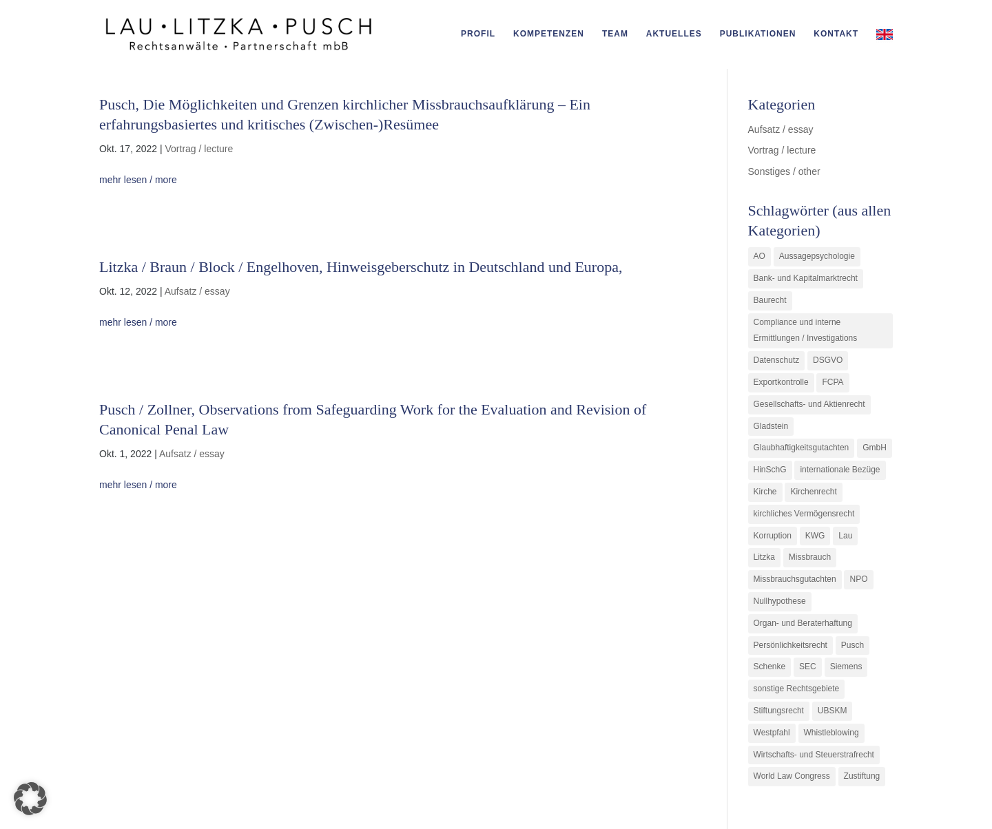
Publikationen (758, 34)
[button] (30, 798)
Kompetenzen (548, 34)
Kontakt (836, 34)
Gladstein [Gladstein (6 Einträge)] (771, 426)
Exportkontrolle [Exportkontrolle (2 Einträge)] (781, 382)
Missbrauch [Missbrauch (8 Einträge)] (810, 557)
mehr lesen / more (138, 179)
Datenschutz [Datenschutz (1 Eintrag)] (777, 360)
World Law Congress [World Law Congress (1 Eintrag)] (792, 776)
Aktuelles (674, 34)
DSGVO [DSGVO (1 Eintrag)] (828, 360)
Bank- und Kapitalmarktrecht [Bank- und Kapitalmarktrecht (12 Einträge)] (806, 278)
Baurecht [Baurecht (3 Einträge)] (770, 300)
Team (615, 34)
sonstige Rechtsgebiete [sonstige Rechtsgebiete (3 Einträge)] (797, 688)
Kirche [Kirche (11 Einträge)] (765, 491)
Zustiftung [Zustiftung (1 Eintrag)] (862, 776)
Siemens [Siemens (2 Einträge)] (846, 666)
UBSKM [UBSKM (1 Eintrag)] (832, 710)
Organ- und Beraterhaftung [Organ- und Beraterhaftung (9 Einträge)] (803, 623)
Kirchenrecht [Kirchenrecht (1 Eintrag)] (813, 491)
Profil (478, 34)
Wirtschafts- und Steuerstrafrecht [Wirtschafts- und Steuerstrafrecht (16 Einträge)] (814, 754)
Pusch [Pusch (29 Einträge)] (852, 645)
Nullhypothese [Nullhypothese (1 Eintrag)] (780, 601)
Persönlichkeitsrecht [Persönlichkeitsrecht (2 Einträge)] (790, 645)
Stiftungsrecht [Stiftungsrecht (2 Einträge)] (779, 710)
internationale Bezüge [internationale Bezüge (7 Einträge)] (840, 469)
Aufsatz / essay (197, 291)
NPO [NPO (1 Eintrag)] (858, 579)
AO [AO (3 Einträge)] (759, 256)
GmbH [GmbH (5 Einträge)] (874, 447)
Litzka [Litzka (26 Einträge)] (764, 557)
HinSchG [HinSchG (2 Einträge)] (770, 469)
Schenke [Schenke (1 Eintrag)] (770, 666)
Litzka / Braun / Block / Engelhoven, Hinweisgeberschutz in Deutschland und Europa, (360, 266)
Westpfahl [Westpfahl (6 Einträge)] (772, 732)
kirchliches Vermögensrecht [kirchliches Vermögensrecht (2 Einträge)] (804, 513)
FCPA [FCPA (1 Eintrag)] (832, 382)
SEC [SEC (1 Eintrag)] (807, 666)
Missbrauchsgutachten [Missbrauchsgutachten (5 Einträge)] (795, 579)
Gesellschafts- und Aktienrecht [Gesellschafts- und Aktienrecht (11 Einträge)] (809, 404)
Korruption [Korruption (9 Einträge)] (773, 536)
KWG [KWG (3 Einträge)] (815, 536)
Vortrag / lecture (199, 148)
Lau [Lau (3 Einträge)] (845, 536)
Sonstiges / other (784, 171)
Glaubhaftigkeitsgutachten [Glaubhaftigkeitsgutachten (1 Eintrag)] (801, 447)
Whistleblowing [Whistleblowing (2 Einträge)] (831, 732)
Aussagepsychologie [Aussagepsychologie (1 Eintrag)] (817, 256)
